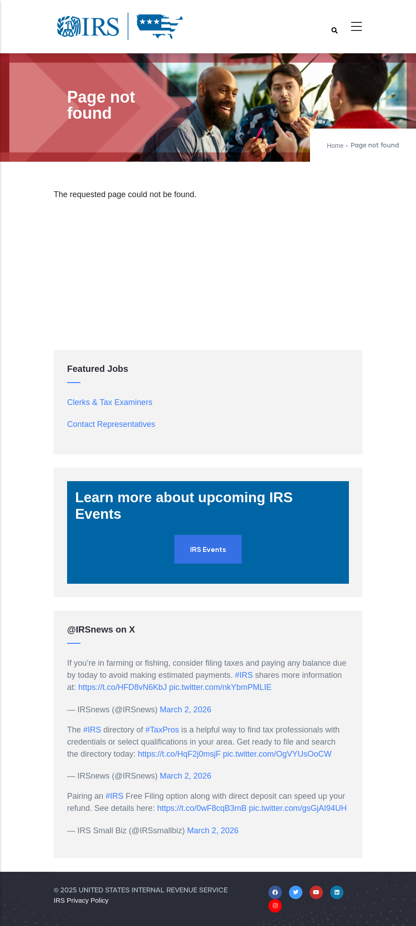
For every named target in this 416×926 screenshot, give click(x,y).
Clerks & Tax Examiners (110, 402)
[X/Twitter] (295, 892)
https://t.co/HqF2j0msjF (179, 753)
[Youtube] (316, 892)
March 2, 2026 (185, 709)
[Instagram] (275, 905)
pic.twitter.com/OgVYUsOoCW (277, 753)
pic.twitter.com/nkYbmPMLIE (220, 687)
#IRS (244, 675)
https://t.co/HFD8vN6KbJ (122, 687)
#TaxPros (162, 729)
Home (335, 145)
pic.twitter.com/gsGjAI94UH (298, 808)
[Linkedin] (337, 892)
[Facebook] (275, 892)
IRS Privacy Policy (81, 900)
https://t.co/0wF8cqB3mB (201, 808)
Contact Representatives (111, 424)
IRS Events (208, 549)
